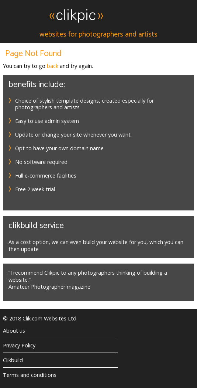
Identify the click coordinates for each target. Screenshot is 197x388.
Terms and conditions (29, 374)
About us (14, 330)
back (52, 65)
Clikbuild (13, 360)
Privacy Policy (19, 345)
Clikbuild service (36, 226)
